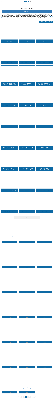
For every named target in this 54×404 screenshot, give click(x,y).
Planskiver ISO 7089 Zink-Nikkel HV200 (27, 41)
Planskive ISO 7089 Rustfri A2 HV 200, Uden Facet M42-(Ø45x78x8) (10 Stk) (9, 261)
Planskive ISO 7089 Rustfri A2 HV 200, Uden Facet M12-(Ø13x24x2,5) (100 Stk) (45, 337)
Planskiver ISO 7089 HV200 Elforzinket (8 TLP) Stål (9, 105)
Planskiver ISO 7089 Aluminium (27, 62)
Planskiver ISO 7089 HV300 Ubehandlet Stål (27, 190)
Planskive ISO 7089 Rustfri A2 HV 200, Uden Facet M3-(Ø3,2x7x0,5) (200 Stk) (44, 286)
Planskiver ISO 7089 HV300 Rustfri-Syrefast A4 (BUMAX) (9, 190)
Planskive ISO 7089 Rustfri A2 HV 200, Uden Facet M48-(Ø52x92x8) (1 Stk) (44, 261)
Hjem (19, 7)
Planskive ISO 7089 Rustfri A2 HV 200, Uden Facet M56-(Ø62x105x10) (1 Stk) (27, 286)
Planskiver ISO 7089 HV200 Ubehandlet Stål (45, 148)
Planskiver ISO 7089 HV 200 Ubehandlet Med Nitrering (27, 84)
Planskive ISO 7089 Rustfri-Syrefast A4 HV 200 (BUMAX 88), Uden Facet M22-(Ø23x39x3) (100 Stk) (27, 387)
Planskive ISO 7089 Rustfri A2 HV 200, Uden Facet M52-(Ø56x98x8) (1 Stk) (9, 286)
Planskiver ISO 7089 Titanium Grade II (44, 41)
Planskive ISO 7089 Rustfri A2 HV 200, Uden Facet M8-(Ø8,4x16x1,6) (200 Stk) (9, 337)
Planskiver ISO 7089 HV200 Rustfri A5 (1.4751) (45, 126)
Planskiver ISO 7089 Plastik (44, 211)
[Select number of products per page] (27, 217)
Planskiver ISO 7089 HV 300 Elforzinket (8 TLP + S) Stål (9, 62)
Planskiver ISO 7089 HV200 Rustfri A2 (27, 126)
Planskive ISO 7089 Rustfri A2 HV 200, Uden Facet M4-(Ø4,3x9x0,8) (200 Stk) (9, 311)
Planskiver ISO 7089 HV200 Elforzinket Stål (27, 105)
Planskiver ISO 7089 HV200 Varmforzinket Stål (9, 169)
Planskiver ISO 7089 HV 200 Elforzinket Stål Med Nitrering (9, 84)
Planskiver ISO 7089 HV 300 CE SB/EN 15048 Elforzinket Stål (44, 84)
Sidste (35, 397)
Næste (33, 397)
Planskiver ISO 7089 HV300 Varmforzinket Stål (45, 190)
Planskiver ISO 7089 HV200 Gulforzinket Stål (9, 126)
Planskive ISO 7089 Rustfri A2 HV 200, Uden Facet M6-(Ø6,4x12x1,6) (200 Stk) (45, 311)
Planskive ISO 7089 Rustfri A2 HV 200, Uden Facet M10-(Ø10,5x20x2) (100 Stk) (27, 337)
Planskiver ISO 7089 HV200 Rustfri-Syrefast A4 (9, 148)
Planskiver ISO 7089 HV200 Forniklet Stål (45, 105)
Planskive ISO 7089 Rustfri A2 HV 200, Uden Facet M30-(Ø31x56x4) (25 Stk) (9, 387)
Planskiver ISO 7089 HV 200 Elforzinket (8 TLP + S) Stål (44, 62)
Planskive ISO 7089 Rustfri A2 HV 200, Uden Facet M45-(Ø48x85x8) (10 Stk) (27, 261)
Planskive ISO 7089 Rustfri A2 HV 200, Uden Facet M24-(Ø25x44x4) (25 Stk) (44, 362)
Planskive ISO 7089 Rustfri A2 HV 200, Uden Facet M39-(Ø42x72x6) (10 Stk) (44, 236)
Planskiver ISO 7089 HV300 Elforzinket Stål (27, 169)
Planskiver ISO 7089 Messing (27, 211)
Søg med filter (27, 11)
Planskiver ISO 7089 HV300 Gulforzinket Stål (45, 169)
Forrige (19, 397)
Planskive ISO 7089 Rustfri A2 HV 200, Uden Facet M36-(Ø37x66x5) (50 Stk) (27, 236)
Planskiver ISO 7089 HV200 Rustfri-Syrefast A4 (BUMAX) (27, 148)
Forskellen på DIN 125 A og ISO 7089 (46, 21)
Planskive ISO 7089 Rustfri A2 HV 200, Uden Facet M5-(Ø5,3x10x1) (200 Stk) (27, 311)
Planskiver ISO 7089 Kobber (9, 211)
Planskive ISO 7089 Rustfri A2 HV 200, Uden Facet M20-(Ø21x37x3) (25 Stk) (27, 362)
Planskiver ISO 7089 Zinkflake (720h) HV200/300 (9, 41)
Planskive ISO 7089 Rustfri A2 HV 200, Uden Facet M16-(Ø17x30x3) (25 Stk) (9, 362)
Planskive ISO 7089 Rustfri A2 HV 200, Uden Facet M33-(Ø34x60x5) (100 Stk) (9, 236)
